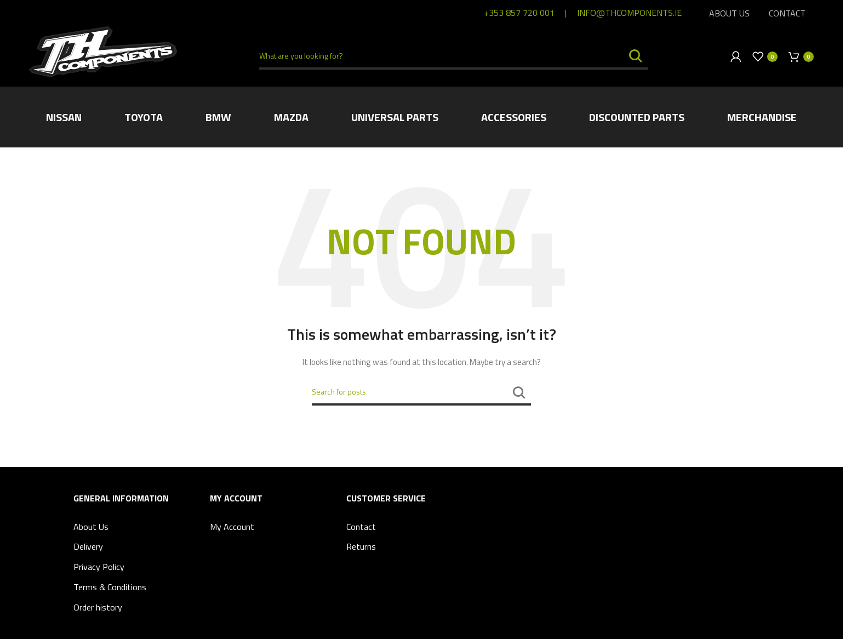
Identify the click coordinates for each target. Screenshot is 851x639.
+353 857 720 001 (519, 12)
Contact (361, 526)
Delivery (88, 546)
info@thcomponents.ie (629, 12)
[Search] (453, 56)
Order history (97, 607)
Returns (361, 546)
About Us (90, 526)
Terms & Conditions (109, 587)
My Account (232, 526)
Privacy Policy (98, 566)
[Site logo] (103, 50)
